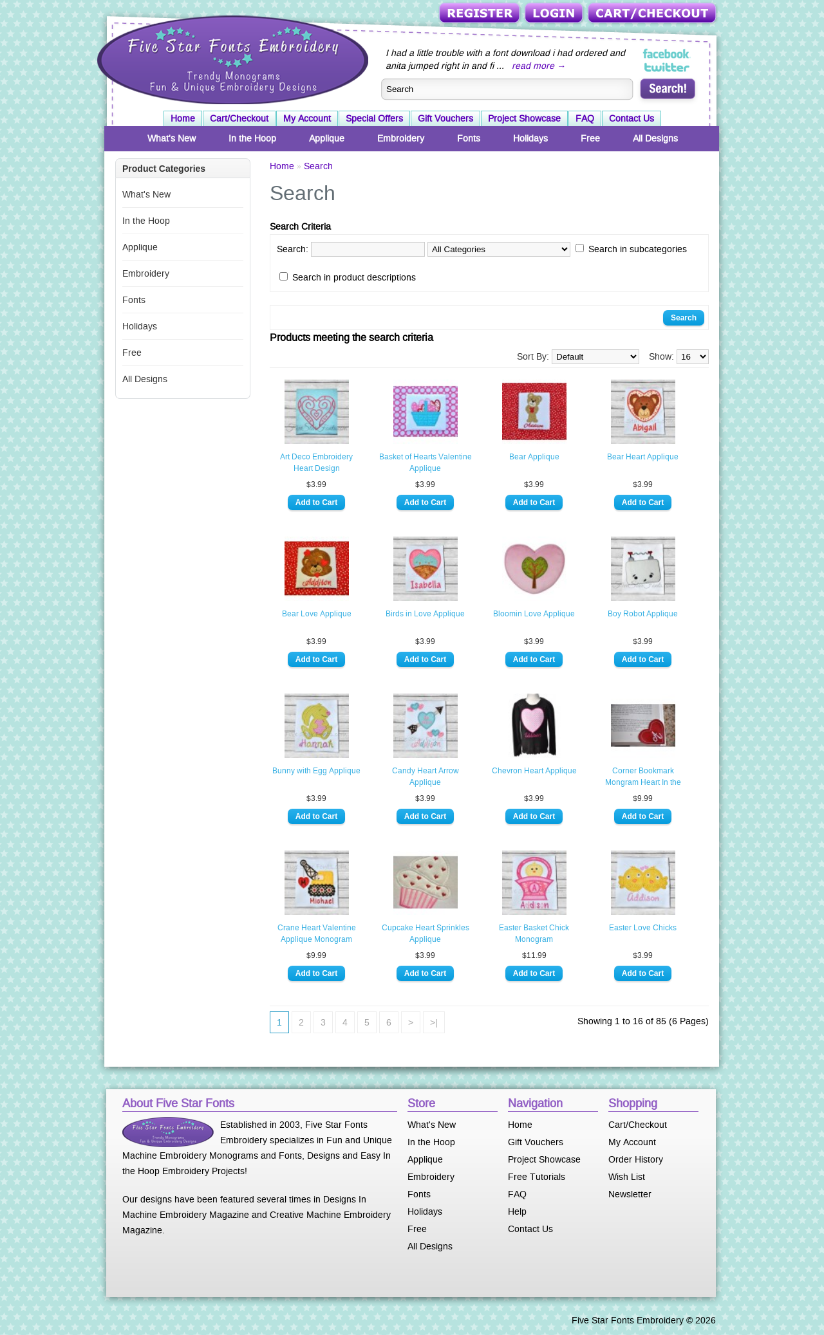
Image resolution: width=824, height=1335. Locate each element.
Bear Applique (534, 456)
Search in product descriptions (354, 277)
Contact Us (631, 118)
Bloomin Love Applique (534, 613)
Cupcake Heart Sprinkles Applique (425, 933)
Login (554, 13)
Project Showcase (524, 118)
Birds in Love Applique (425, 613)
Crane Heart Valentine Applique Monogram (316, 933)
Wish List (626, 1177)
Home (183, 118)
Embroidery (400, 138)
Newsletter (629, 1194)
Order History (635, 1159)
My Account (307, 118)
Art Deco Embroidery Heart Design (316, 462)
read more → (539, 65)
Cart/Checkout (653, 13)
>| (434, 1022)
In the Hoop (252, 138)
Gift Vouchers (445, 118)
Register (480, 13)
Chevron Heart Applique (534, 770)
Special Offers (374, 118)
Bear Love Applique (316, 613)
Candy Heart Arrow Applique (425, 776)
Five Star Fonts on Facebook (667, 54)
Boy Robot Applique (643, 613)
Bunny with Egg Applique (316, 770)
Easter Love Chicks (643, 927)
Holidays (530, 138)
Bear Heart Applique (643, 456)
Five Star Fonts (231, 59)
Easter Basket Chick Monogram (534, 933)
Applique (326, 138)
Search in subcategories (637, 249)
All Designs (655, 138)
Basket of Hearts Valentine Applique (425, 462)
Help (517, 1211)
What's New (171, 138)
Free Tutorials (536, 1177)
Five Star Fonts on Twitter (667, 67)
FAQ (585, 118)
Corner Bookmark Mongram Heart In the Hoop (643, 777)
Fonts (468, 138)
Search (318, 166)
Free (590, 138)
